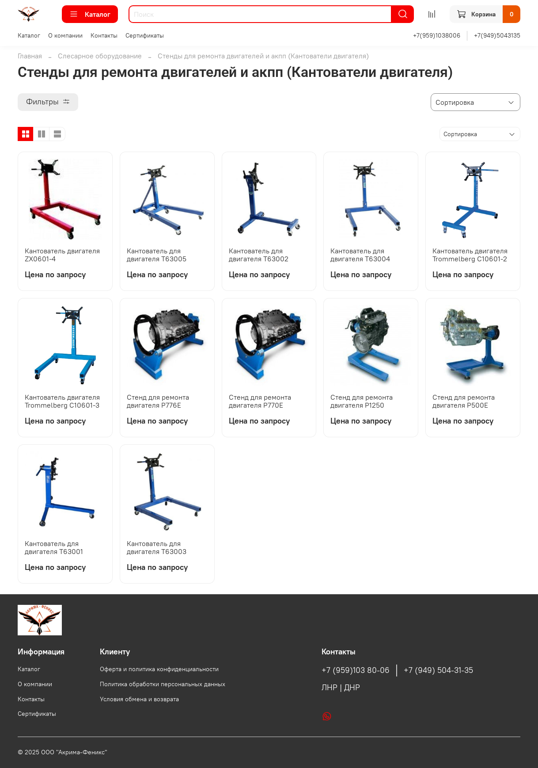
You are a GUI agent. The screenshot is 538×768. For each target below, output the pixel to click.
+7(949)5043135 (497, 35)
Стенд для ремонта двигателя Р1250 (361, 401)
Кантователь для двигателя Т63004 (360, 254)
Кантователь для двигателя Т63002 (258, 254)
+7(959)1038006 (436, 35)
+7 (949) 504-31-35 (438, 670)
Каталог (89, 14)
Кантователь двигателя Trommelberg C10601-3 (62, 401)
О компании (65, 35)
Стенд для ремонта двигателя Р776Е (158, 401)
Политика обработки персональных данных (162, 684)
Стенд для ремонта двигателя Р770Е (260, 401)
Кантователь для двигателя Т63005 (156, 254)
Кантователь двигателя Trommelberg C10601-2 (470, 254)
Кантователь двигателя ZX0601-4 (62, 254)
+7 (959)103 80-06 (356, 670)
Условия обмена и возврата (139, 699)
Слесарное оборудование (100, 55)
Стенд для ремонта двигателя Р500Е (463, 401)
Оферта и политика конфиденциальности (159, 669)
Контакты (104, 35)
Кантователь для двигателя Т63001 (54, 547)
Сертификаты (144, 35)
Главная (30, 55)
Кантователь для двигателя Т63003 (156, 547)
